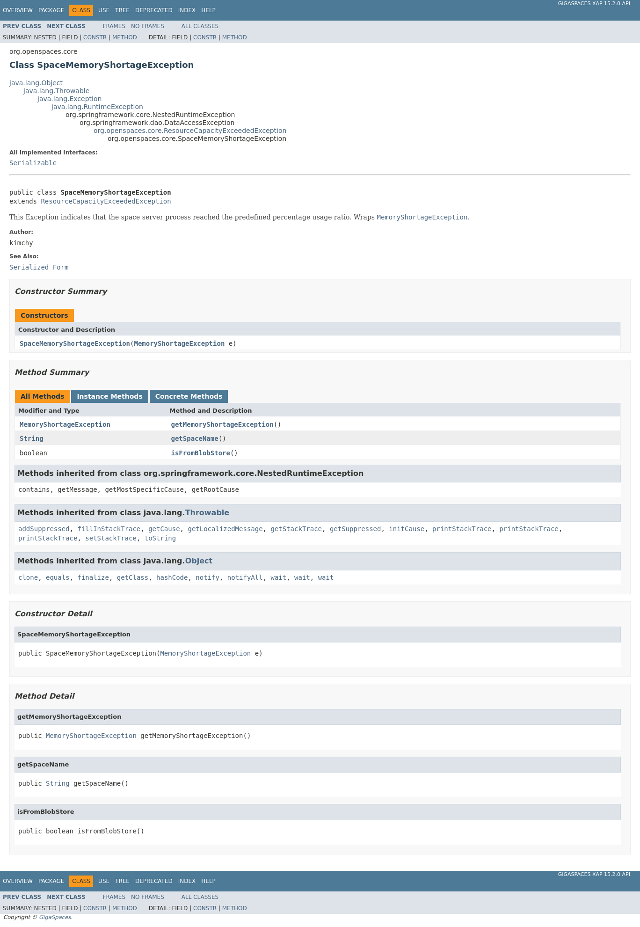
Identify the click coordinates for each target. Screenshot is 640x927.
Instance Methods (109, 396)
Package (51, 10)
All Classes (200, 26)
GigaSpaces (55, 917)
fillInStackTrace (108, 529)
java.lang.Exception (69, 98)
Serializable (33, 163)
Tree (122, 10)
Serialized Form (38, 267)
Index (187, 10)
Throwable (207, 512)
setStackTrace (111, 538)
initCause (406, 529)
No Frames (147, 26)
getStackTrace (296, 529)
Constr (95, 37)
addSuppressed (44, 529)
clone (28, 577)
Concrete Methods (189, 396)
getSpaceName (194, 438)
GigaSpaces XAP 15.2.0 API (594, 3)
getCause (164, 529)
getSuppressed (355, 529)
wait (279, 577)
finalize (93, 577)
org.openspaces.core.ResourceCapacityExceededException (190, 130)
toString (160, 538)
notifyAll (245, 577)
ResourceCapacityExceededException (106, 201)
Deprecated (154, 10)
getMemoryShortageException (222, 424)
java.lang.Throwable (56, 91)
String (32, 438)
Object (199, 560)
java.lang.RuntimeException (97, 106)
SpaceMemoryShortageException (75, 343)
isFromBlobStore (200, 453)
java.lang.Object (36, 83)
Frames (114, 26)
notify (207, 577)
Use (103, 10)
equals (58, 577)
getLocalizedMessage (225, 529)
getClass (132, 577)
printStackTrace (461, 529)
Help (208, 10)
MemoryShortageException (179, 343)
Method (124, 37)
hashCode (172, 577)
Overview (18, 10)
